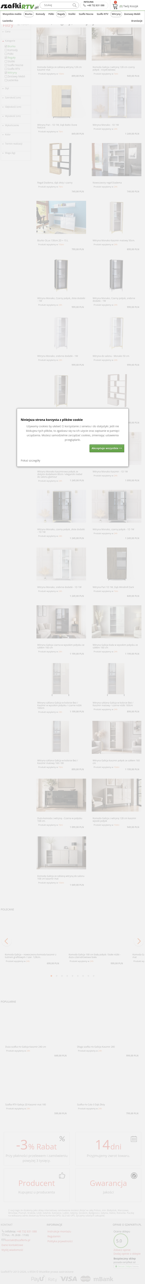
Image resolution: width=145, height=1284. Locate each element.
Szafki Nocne (86, 14)
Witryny (116, 14)
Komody (40, 14)
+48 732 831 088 (94, 4)
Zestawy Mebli (132, 14)
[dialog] (73, 437)
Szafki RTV (102, 14)
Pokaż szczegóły (30, 460)
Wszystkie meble (12, 14)
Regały (61, 14)
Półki (51, 14)
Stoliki (72, 14)
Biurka (28, 14)
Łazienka (8, 20)
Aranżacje (136, 20)
